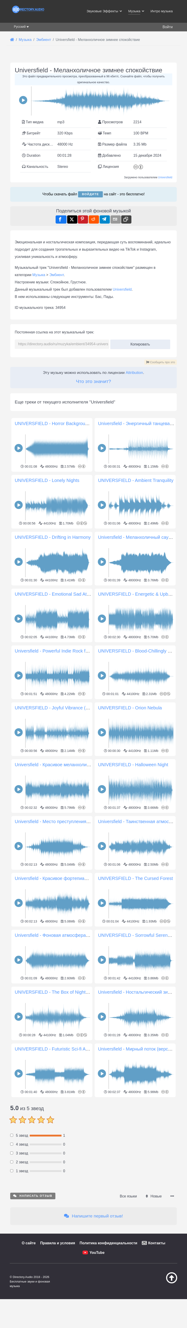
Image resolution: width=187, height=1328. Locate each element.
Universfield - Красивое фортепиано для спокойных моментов (79, 878)
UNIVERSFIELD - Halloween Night (133, 764)
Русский (20, 26)
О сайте (29, 1307)
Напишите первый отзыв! (93, 1279)
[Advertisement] (93, 1130)
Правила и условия (57, 1307)
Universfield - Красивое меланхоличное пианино (65, 764)
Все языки (128, 1260)
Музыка (38, 275)
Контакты (156, 1307)
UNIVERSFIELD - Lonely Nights (47, 480)
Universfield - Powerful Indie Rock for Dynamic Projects (70, 650)
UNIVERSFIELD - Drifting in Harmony (53, 537)
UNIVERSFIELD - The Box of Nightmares (56, 992)
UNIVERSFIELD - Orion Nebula (130, 707)
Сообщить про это (160, 362)
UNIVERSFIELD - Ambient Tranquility (135, 480)
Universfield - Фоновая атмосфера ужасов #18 (63, 935)
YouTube (96, 1316)
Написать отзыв (32, 1259)
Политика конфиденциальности (108, 1307)
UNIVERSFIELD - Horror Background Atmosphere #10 (70, 423)
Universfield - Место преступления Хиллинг (60, 821)
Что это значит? (93, 381)
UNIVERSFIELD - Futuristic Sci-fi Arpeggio (58, 1048)
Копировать (139, 343)
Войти (167, 27)
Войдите (90, 194)
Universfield (165, 177)
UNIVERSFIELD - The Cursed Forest (135, 878)
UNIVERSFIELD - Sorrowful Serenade (136, 935)
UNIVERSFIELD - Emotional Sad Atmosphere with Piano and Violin (82, 594)
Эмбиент (56, 275)
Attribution (134, 372)
